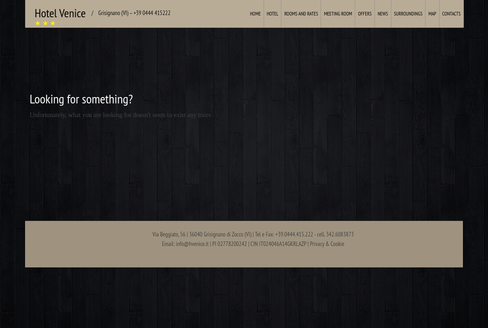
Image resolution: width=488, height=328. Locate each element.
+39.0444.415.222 (294, 234)
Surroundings (408, 13)
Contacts (451, 13)
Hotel (273, 13)
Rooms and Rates (301, 13)
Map (432, 13)
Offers (365, 13)
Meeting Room (338, 13)
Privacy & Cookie (327, 244)
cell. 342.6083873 (335, 234)
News (383, 13)
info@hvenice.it (192, 244)
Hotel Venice (60, 12)
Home (255, 13)
